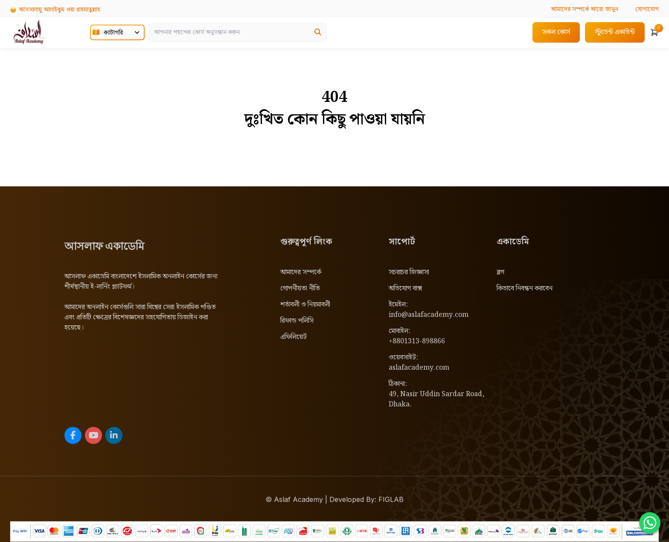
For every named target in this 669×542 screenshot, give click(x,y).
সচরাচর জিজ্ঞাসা (409, 272)
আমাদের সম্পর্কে (300, 272)
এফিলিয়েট (293, 337)
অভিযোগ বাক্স (405, 288)
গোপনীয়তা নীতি (300, 288)
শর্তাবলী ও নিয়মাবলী (305, 304)
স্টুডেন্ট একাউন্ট (615, 32)
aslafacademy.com (419, 367)
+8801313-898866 (417, 341)
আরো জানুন (584, 9)
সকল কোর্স (556, 32)
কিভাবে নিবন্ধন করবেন (525, 288)
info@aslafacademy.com (428, 315)
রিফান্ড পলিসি (297, 321)
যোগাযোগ (647, 9)
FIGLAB (391, 499)
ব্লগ (500, 272)
